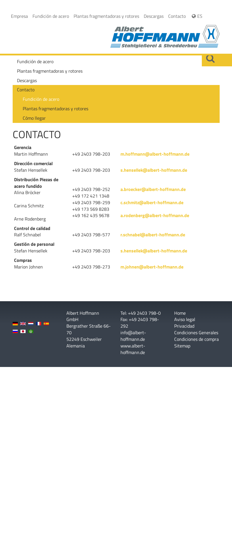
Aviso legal (184, 319)
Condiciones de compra (196, 339)
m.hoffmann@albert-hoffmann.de (154, 153)
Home (180, 313)
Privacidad (184, 326)
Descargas (154, 16)
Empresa (19, 16)
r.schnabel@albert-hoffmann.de (152, 234)
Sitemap (182, 346)
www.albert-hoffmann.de (132, 349)
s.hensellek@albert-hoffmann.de (153, 170)
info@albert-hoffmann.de (133, 336)
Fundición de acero (50, 16)
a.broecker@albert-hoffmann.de (153, 189)
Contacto (177, 16)
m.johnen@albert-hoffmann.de (151, 266)
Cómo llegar (34, 118)
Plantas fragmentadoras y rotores (106, 16)
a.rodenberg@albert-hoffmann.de (154, 215)
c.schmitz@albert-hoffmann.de (151, 202)
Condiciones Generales (196, 332)
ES (196, 16)
